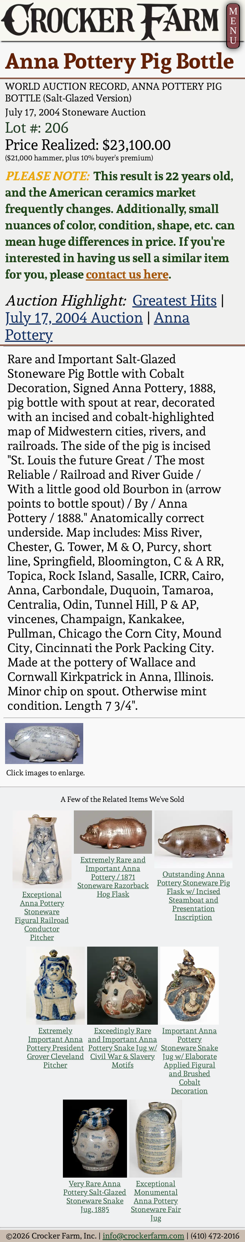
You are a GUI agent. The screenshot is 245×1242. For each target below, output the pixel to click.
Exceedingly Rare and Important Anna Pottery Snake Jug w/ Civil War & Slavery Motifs (122, 1047)
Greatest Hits (174, 300)
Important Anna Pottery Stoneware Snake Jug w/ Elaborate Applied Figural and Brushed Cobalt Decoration (189, 1060)
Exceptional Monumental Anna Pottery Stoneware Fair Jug (156, 1200)
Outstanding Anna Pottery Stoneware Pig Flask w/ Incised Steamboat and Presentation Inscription (193, 895)
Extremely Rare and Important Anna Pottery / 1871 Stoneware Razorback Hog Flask (113, 876)
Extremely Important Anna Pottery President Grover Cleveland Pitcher (55, 1047)
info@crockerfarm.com (143, 1235)
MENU (233, 26)
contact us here (127, 274)
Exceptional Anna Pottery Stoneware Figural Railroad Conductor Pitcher (42, 916)
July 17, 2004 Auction (74, 317)
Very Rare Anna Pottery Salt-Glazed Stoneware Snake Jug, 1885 (94, 1196)
